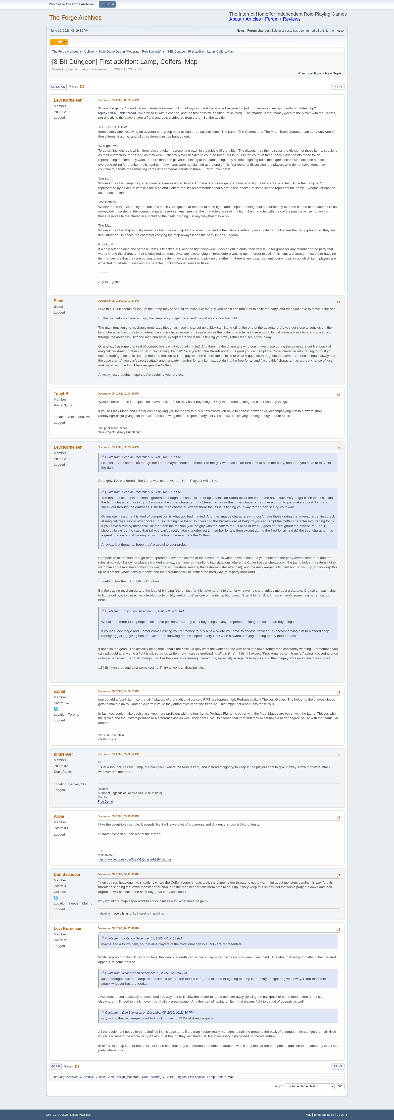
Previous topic (310, 73)
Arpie (59, 816)
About (235, 19)
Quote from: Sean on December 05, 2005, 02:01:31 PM (143, 457)
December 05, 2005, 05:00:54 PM (118, 754)
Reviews (292, 19)
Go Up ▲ (342, 1114)
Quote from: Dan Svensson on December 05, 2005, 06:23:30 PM (149, 1012)
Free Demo (105, 801)
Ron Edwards (151, 51)
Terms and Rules (324, 1114)
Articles (253, 19)
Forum (272, 19)
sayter (60, 691)
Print (338, 86)
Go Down (58, 86)
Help (308, 1114)
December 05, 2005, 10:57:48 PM (118, 928)
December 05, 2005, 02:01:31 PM (118, 300)
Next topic (333, 73)
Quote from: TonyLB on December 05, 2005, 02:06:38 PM (144, 611)
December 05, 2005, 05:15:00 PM (118, 816)
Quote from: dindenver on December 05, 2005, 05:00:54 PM (146, 973)
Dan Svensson (67, 874)
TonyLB (61, 394)
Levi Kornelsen (68, 100)
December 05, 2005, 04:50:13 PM (118, 691)
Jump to (279, 1086)
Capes (123, 428)
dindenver (63, 754)
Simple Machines (80, 1114)
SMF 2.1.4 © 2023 (57, 1114)
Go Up (55, 1066)
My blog (103, 797)
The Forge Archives (75, 17)
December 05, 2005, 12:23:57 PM (118, 100)
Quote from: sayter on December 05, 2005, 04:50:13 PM (143, 938)
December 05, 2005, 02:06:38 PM (118, 393)
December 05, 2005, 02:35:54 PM (118, 447)
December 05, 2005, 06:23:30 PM (118, 874)
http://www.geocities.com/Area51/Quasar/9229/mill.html (135, 859)
